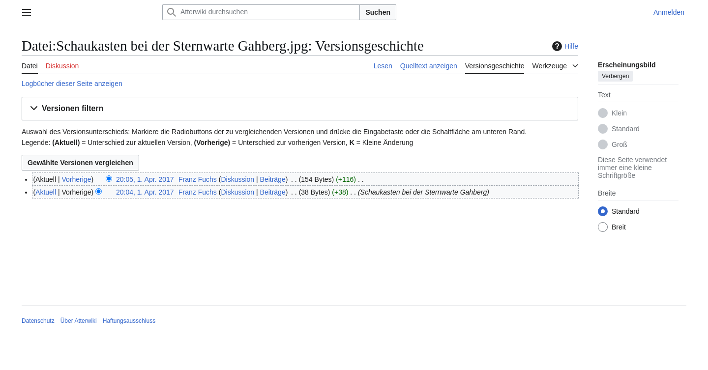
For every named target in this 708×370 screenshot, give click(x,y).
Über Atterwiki (78, 320)
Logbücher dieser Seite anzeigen (72, 83)
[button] (300, 108)
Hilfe (564, 46)
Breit (619, 227)
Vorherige (76, 179)
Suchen (377, 12)
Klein (619, 113)
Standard (626, 129)
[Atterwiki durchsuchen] (261, 12)
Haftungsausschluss (129, 320)
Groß (619, 144)
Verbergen (615, 76)
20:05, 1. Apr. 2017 (145, 179)
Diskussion (237, 179)
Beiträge (273, 179)
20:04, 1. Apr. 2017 (145, 192)
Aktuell (45, 192)
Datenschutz (38, 320)
